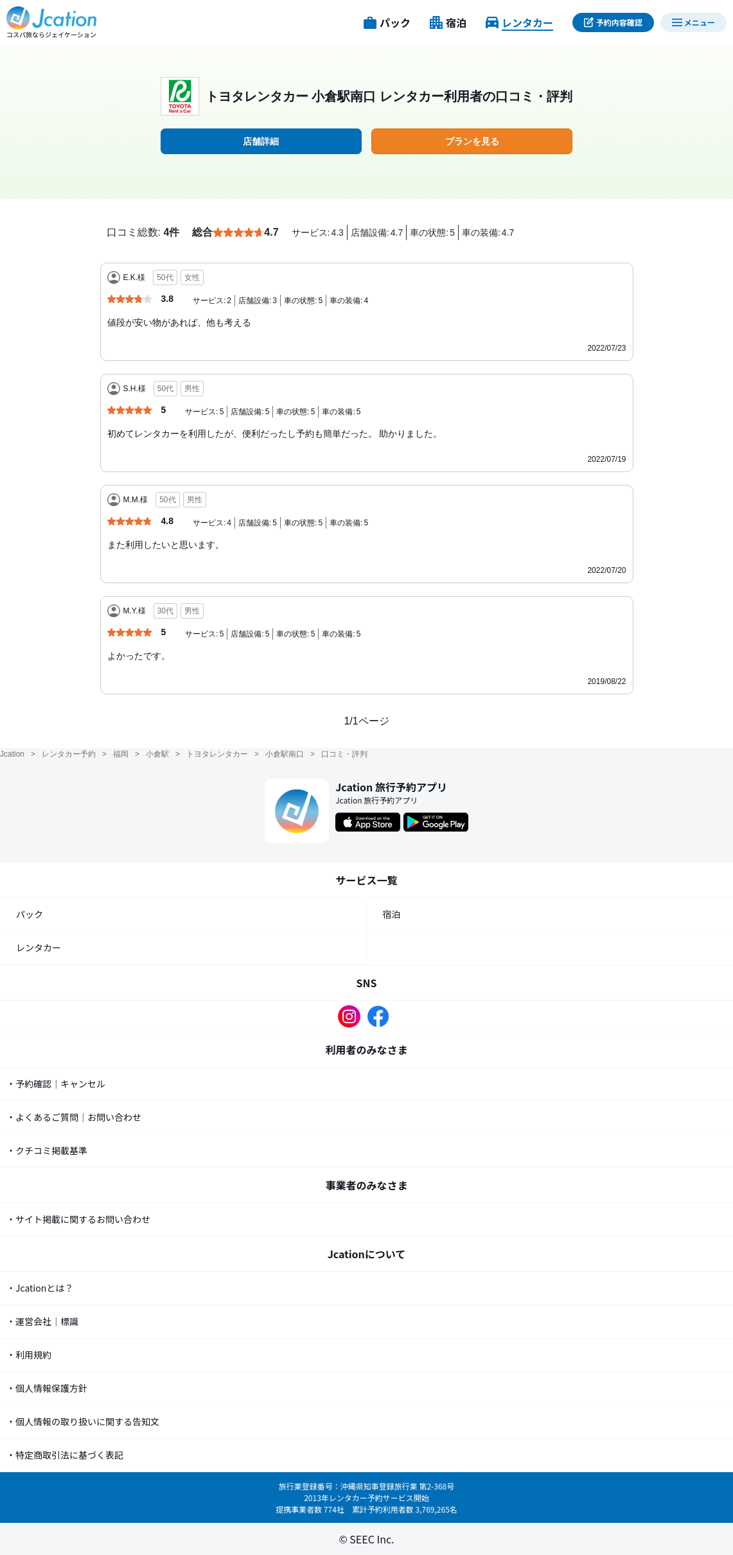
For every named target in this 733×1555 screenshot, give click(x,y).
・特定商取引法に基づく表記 (64, 1454)
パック (29, 914)
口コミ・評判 (344, 754)
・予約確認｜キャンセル (55, 1083)
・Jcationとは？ (39, 1287)
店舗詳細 (261, 141)
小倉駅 (157, 754)
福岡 (120, 754)
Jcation (12, 754)
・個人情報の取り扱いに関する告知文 (82, 1421)
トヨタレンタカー (217, 754)
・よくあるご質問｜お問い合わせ (73, 1117)
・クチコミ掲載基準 (46, 1150)
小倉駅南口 (284, 754)
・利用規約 (28, 1354)
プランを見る (472, 141)
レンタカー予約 (69, 754)
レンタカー (38, 947)
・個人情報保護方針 (46, 1388)
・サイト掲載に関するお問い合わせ (78, 1219)
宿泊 (392, 914)
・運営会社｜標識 (42, 1321)
